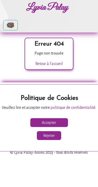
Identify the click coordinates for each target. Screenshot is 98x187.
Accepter (49, 123)
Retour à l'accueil (49, 64)
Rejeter (49, 135)
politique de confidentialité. (73, 107)
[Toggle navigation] (10, 25)
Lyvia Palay (47, 8)
